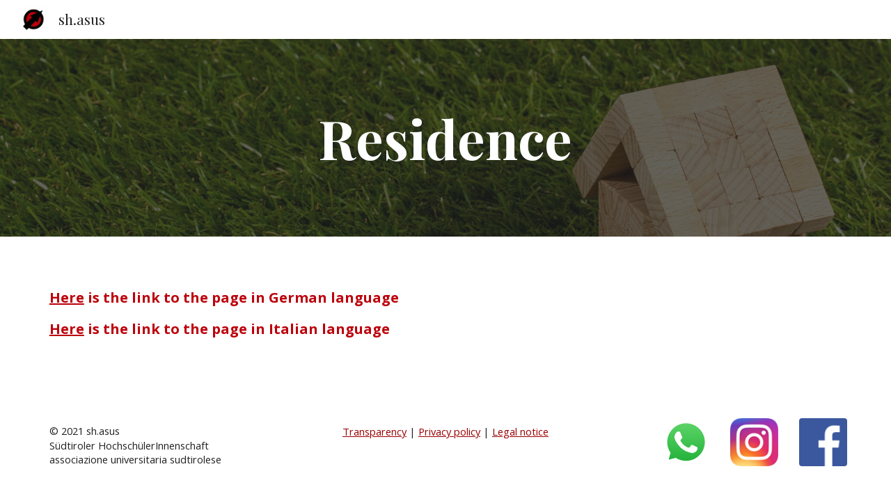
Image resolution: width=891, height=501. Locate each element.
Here (66, 297)
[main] (445, 138)
